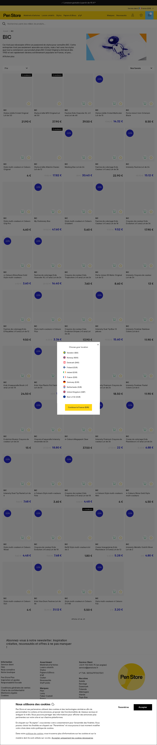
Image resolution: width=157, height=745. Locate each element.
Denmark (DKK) (71, 363)
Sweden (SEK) (70, 353)
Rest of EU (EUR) (71, 397)
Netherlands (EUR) (72, 387)
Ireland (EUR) (70, 372)
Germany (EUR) (71, 382)
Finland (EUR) (70, 367)
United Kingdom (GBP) (74, 392)
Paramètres (123, 707)
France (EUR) (70, 377)
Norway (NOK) (70, 358)
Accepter (143, 707)
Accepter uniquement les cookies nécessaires (72, 738)
